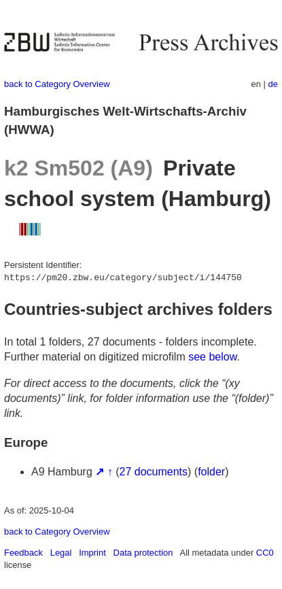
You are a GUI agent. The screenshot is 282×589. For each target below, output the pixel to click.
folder (211, 471)
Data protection (143, 553)
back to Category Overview (57, 84)
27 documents (154, 471)
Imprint (92, 553)
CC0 (265, 553)
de (273, 84)
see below (212, 357)
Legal (61, 553)
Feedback (23, 553)
